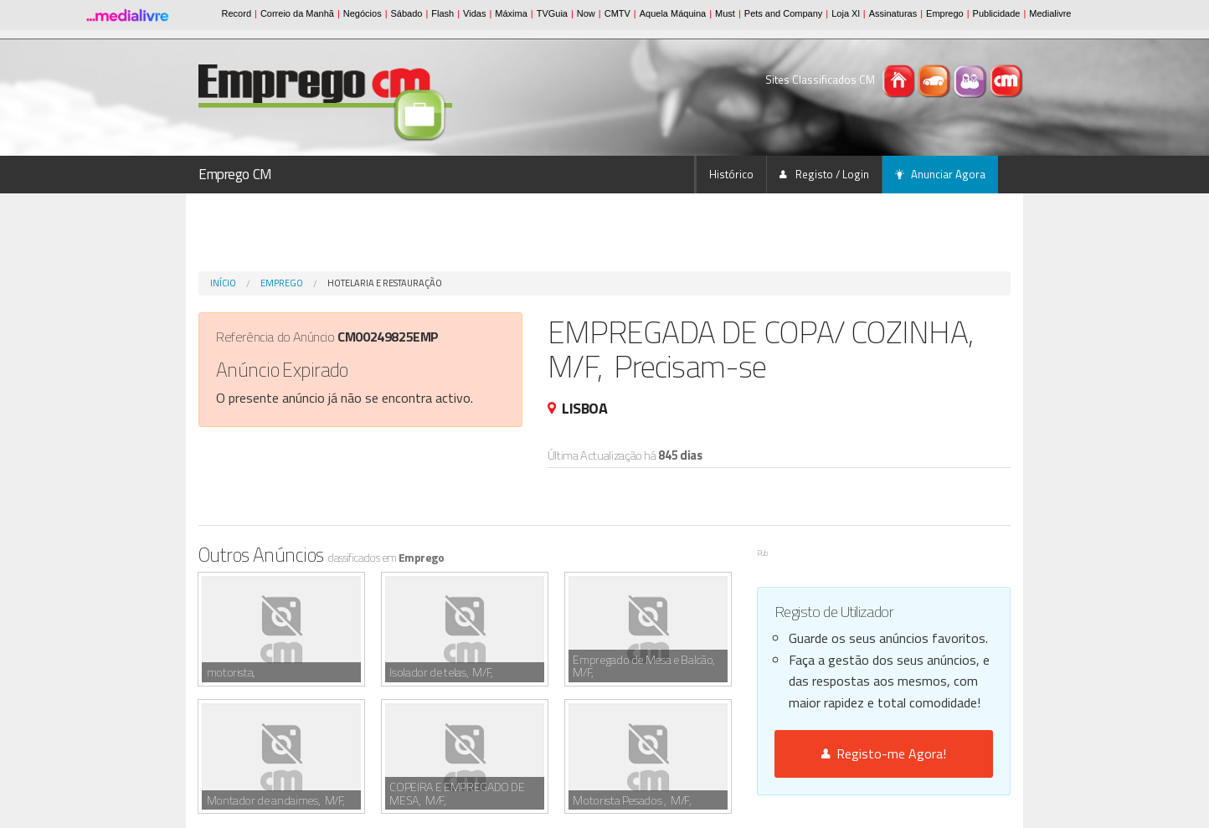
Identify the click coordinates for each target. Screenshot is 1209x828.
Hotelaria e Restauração (384, 283)
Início (223, 283)
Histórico (731, 174)
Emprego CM (235, 174)
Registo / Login (824, 174)
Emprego (281, 283)
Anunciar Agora (940, 174)
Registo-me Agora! (883, 753)
